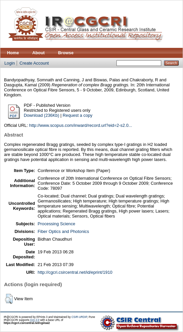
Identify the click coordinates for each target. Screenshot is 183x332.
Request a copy (77, 115)
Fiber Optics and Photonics (63, 231)
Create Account (34, 63)
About (38, 52)
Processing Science (56, 223)
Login (9, 63)
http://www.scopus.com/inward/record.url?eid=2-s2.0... (80, 125)
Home (13, 52)
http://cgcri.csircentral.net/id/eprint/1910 (75, 272)
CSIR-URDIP (79, 317)
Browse (66, 52)
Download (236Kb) (41, 115)
